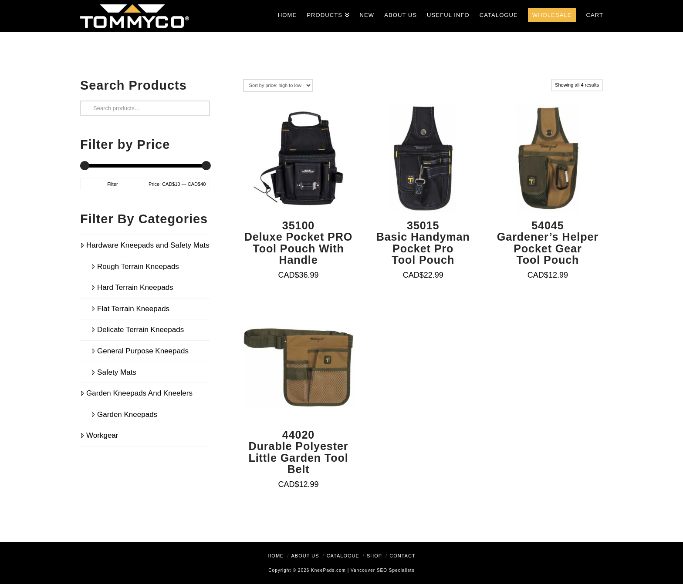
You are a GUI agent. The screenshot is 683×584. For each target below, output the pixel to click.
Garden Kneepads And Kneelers (136, 393)
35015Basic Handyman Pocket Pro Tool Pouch (423, 242)
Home (275, 555)
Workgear (99, 435)
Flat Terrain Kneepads (130, 309)
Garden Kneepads (124, 414)
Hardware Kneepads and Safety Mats (145, 245)
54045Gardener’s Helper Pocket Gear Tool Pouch (547, 242)
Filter (112, 184)
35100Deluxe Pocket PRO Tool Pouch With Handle (298, 242)
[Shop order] (277, 85)
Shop (374, 555)
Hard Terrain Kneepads (132, 287)
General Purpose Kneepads (140, 351)
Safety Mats (113, 372)
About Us (305, 555)
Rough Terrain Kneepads (135, 266)
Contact (402, 555)
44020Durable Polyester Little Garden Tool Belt (298, 452)
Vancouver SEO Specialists (383, 570)
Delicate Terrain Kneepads (137, 330)
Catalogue (343, 555)
